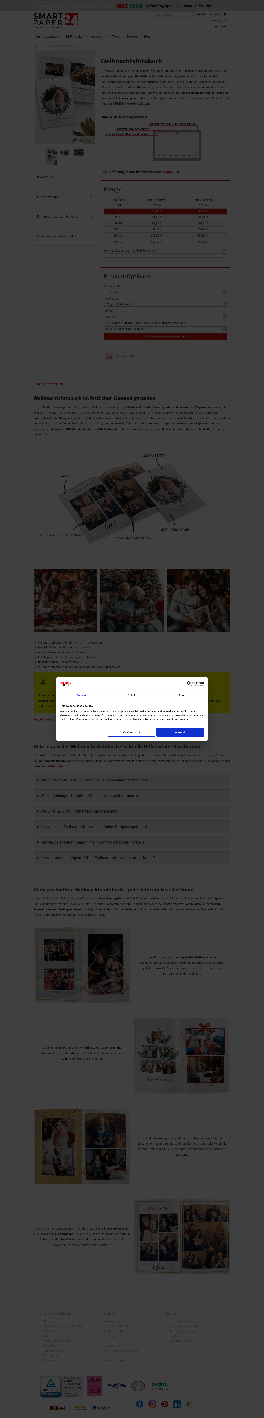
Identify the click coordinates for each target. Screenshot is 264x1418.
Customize (131, 732)
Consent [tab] (81, 694)
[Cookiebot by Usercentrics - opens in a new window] (189, 683)
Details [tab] (132, 694)
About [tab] (182, 694)
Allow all (180, 732)
